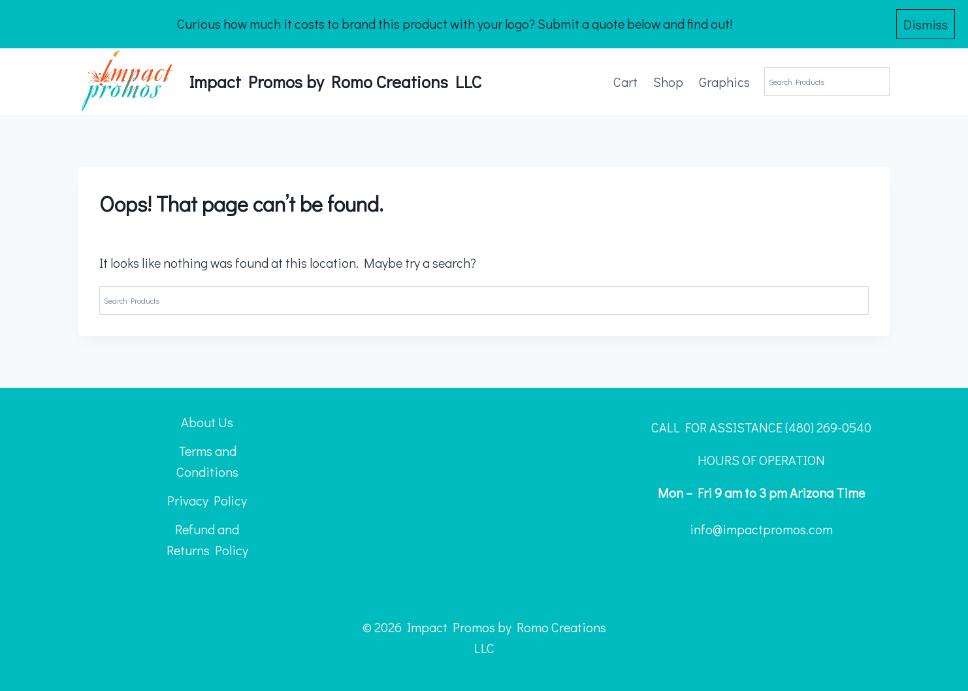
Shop (668, 81)
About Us (207, 421)
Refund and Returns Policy (207, 539)
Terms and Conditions (207, 461)
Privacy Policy (207, 500)
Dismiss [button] (925, 24)
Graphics (724, 81)
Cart (625, 81)
